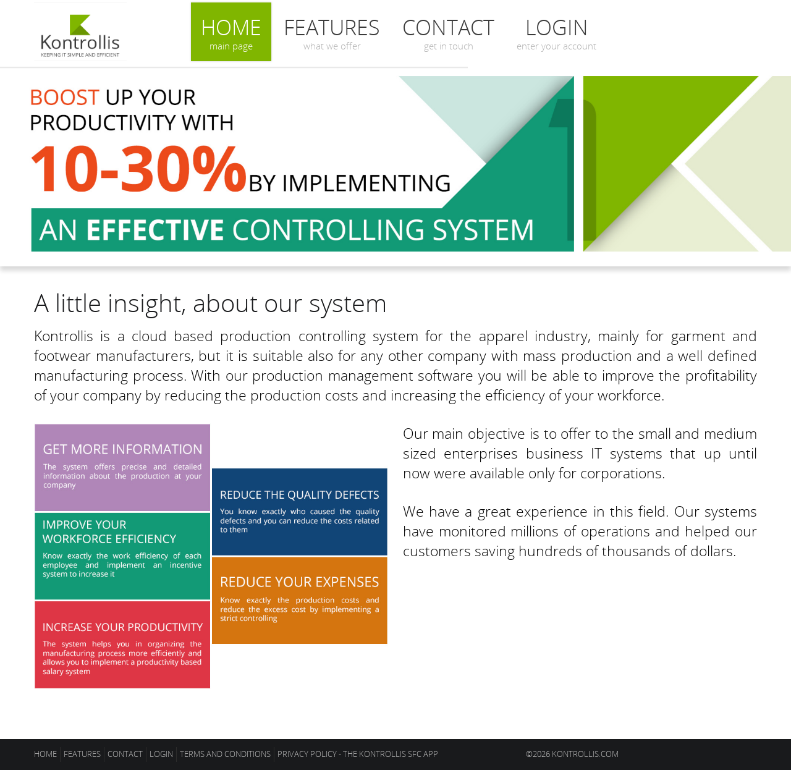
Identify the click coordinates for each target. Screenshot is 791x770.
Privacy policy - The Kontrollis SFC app (357, 754)
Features (332, 32)
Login (556, 32)
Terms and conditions (225, 754)
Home (231, 32)
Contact (448, 32)
